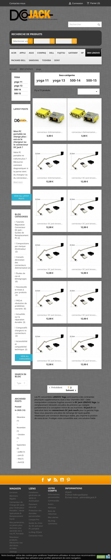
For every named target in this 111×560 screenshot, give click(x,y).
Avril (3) (21, 462)
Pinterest (68, 479)
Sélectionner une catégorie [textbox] (23, 41)
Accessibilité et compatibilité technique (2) (21, 345)
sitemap (13, 551)
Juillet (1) (21, 452)
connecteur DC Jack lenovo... (84, 178)
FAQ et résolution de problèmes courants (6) (21, 304)
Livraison (13, 492)
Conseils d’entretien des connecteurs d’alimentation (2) (21, 262)
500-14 (17, 89)
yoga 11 (18, 81)
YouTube (62, 479)
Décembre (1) (21, 419)
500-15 (17, 93)
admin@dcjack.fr (88, 497)
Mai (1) (20, 459)
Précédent (55, 387)
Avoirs (50, 504)
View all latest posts (21, 197)
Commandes (53, 500)
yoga (17, 77)
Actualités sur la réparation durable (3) (20, 318)
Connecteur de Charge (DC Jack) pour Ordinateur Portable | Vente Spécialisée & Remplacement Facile (16, 510)
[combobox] (22, 41)
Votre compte (52, 489)
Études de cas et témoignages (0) (21, 277)
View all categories (24, 357)
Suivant (71, 390)
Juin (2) (21, 455)
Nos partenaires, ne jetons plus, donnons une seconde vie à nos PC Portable (16, 528)
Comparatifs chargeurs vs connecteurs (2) (21, 331)
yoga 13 (18, 85)
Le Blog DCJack (35, 532)
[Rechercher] (85, 24)
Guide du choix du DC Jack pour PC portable (36, 526)
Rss (55, 479)
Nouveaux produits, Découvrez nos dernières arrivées (16, 542)
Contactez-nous (17, 3)
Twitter (49, 479)
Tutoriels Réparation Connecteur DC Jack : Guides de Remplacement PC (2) (21, 230)
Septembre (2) (21, 447)
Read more (18, 182)
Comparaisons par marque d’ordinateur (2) (21, 247)
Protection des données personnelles (35, 513)
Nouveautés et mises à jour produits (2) (21, 291)
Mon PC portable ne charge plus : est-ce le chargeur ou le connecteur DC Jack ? (20, 139)
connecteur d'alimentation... (49, 132)
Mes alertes (53, 517)
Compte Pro (34, 519)
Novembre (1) (21, 429)
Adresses (52, 507)
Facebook (42, 479)
